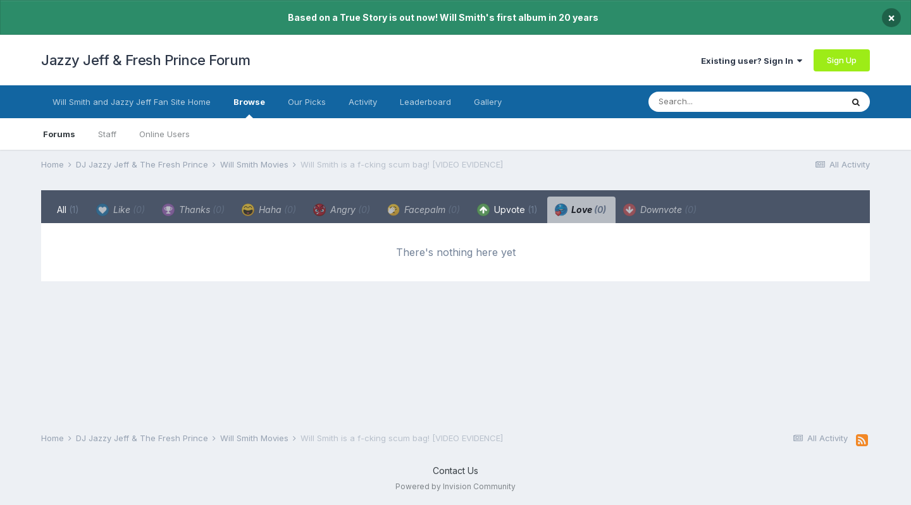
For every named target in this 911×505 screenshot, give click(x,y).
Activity (363, 102)
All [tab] (68, 209)
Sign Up (842, 60)
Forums (59, 134)
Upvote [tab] (507, 210)
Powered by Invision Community (455, 486)
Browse (249, 107)
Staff (107, 134)
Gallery (488, 102)
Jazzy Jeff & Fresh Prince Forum (146, 60)
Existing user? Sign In (751, 61)
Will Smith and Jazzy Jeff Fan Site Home (132, 102)
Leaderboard (425, 102)
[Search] (719, 102)
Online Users (164, 134)
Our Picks (307, 102)
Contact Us (455, 470)
